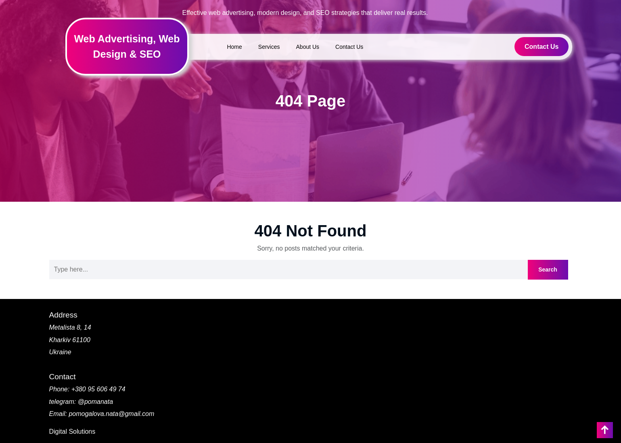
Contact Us (349, 47)
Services (269, 47)
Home (234, 47)
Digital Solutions (72, 431)
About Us (308, 47)
